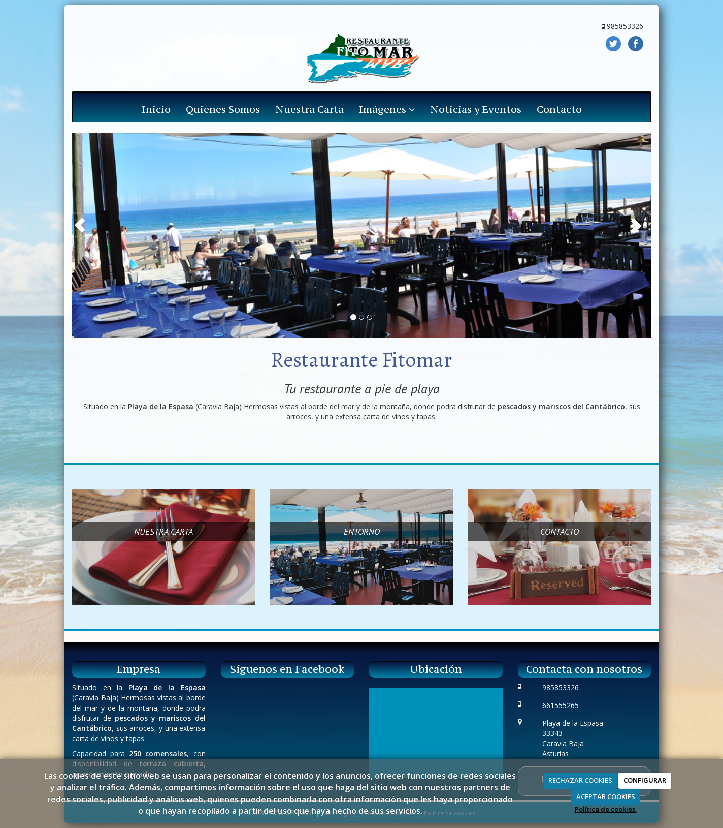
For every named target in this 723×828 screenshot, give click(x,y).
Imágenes (387, 109)
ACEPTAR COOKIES (605, 796)
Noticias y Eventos (475, 109)
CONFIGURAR (644, 780)
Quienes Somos (223, 109)
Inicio (156, 109)
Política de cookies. (606, 809)
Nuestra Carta (309, 109)
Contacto (559, 109)
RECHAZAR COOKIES (580, 780)
